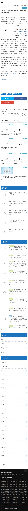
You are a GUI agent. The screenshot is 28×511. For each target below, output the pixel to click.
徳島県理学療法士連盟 (6, 499)
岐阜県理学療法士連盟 (5, 491)
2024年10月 (4, 379)
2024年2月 (4, 392)
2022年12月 (4, 413)
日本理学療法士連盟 (4, 479)
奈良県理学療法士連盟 (23, 494)
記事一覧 (12, 474)
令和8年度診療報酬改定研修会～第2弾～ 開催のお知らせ (13, 282)
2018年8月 (4, 455)
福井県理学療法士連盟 (5, 489)
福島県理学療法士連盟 (13, 483)
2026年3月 (4, 362)
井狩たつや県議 (23, 31)
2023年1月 (4, 409)
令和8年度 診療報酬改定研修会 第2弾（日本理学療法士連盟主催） (13, 273)
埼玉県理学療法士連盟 (22, 484)
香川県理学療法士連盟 (15, 499)
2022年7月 (4, 426)
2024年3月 (4, 387)
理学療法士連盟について (5, 474)
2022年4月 (4, 438)
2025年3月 (4, 375)
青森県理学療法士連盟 (22, 479)
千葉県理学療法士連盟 (4, 486)
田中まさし (9, 73)
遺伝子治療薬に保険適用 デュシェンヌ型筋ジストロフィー (13, 327)
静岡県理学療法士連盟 (14, 491)
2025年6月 (4, 370)
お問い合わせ (22, 474)
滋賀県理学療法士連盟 (14, 2)
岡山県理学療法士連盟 (6, 497)
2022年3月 (4, 443)
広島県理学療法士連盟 (15, 497)
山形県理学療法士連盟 (4, 483)
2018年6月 (4, 460)
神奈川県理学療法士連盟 (23, 486)
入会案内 (16, 474)
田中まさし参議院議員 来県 (12, 231)
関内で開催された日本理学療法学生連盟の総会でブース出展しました (13, 248)
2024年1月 (4, 396)
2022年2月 (4, 447)
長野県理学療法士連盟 (23, 489)
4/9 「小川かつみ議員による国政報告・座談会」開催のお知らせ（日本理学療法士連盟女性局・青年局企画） (13, 264)
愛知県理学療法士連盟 (23, 491)
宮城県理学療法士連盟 (13, 481)
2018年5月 (4, 464)
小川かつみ (16, 73)
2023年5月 (4, 404)
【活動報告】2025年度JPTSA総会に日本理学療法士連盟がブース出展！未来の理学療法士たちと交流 (13, 319)
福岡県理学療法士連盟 (15, 500)
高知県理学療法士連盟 (6, 500)
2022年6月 (4, 430)
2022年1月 (4, 451)
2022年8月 (4, 421)
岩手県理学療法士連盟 (4, 481)
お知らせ (4, 93)
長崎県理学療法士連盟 (6, 502)
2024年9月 (4, 383)
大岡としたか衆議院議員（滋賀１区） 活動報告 (13, 221)
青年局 (2, 352)
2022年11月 (4, 417)
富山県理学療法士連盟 (14, 487)
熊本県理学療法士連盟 (15, 502)
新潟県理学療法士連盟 (5, 487)
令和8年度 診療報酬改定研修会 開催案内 (13, 193)
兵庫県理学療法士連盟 (14, 494)
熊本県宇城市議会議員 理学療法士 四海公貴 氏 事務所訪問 (13, 301)
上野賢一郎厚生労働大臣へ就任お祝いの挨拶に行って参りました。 (13, 204)
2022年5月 (4, 434)
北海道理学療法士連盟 (13, 479)
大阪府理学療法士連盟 (5, 494)
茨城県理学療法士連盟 (22, 483)
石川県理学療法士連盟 (23, 487)
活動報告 (10, 93)
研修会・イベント (18, 93)
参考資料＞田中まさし (6, 79)
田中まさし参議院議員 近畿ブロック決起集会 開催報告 (13, 213)
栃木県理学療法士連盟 (4, 484)
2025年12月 (4, 366)
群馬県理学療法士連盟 (13, 484)
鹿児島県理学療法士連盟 (16, 504)
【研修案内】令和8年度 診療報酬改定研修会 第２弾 (13, 292)
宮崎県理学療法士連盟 (6, 504)
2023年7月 (4, 400)
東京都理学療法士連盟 (13, 486)
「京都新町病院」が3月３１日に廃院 (13, 256)
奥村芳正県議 (23, 33)
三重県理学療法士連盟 (5, 492)
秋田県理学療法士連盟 (22, 481)
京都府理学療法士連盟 (23, 492)
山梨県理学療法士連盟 (14, 489)
